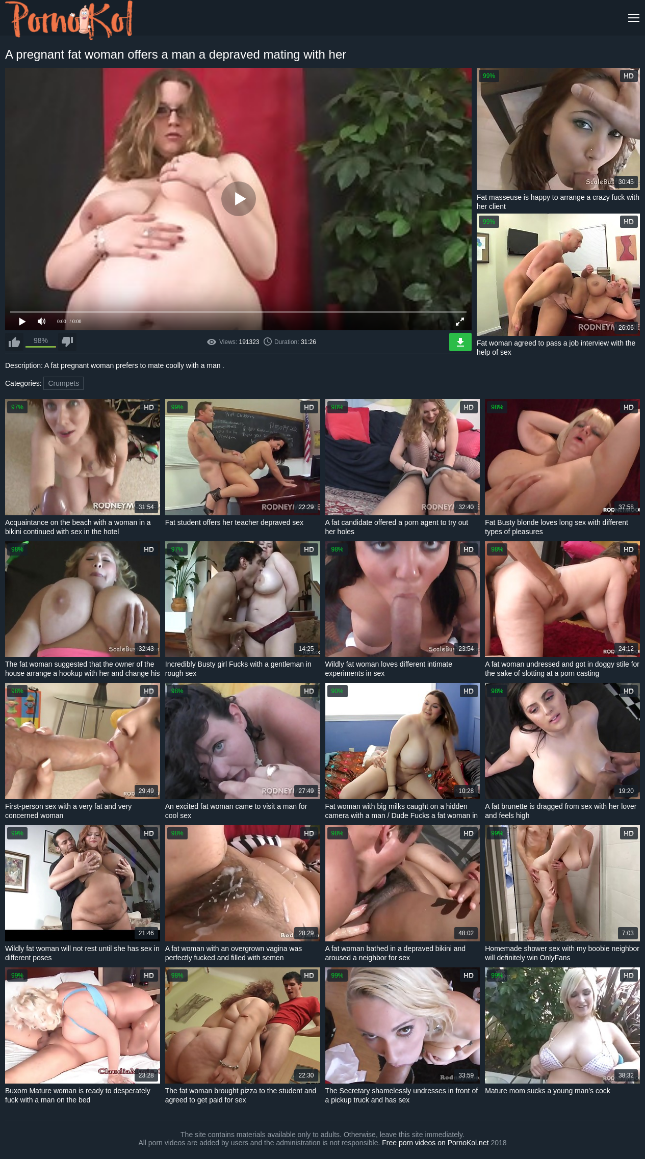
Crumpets (63, 383)
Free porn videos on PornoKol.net (435, 1143)
